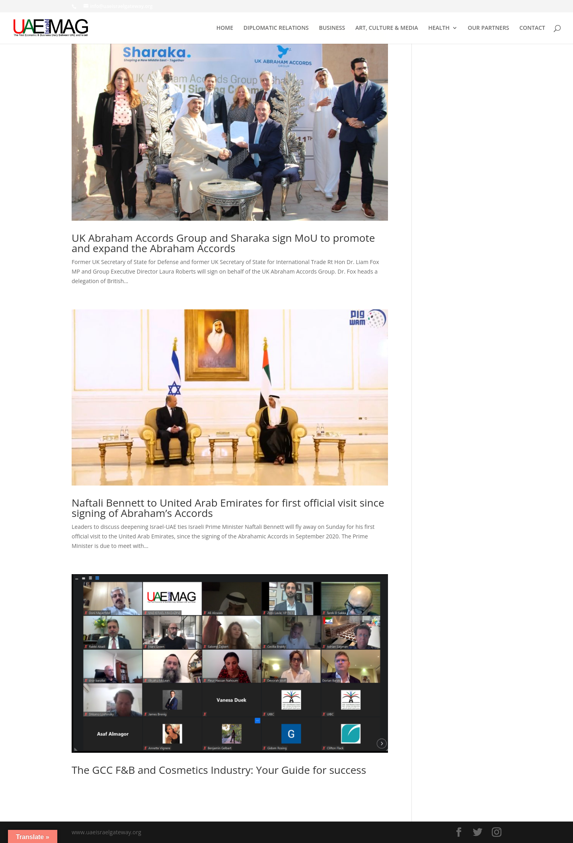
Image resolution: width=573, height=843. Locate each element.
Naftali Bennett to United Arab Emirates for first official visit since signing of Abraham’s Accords (228, 507)
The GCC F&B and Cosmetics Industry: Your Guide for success (219, 770)
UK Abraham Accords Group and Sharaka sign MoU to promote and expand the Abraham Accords (223, 243)
